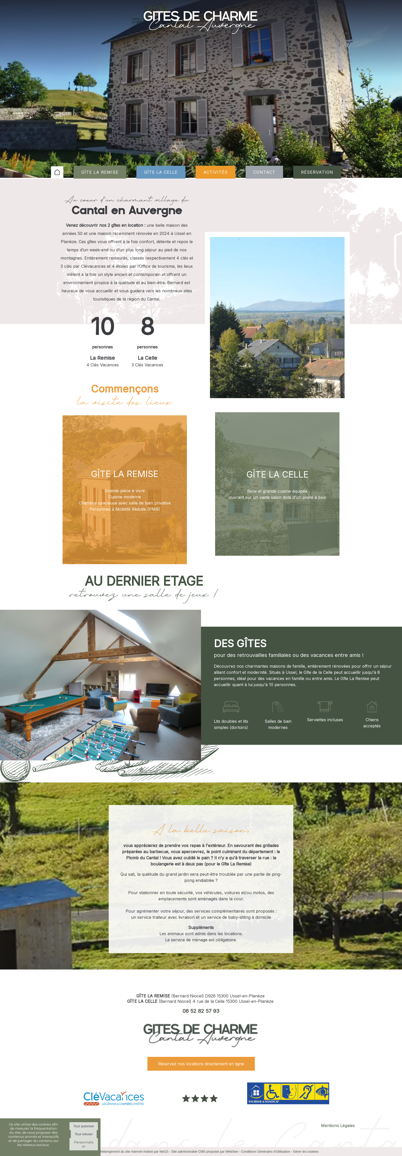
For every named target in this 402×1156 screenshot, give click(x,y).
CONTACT (264, 172)
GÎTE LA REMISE (99, 172)
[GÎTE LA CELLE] (277, 484)
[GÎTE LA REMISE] (125, 489)
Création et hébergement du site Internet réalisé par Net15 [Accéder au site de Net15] (126, 1151)
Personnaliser (83, 1144)
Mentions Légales (338, 1125)
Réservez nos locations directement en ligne (201, 1063)
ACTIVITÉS (215, 172)
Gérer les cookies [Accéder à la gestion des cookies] (306, 1151)
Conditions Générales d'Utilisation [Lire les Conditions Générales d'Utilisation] (265, 1151)
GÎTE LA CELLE (161, 172)
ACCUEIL (57, 172)
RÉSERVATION (317, 172)
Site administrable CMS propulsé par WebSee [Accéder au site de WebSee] (204, 1151)
